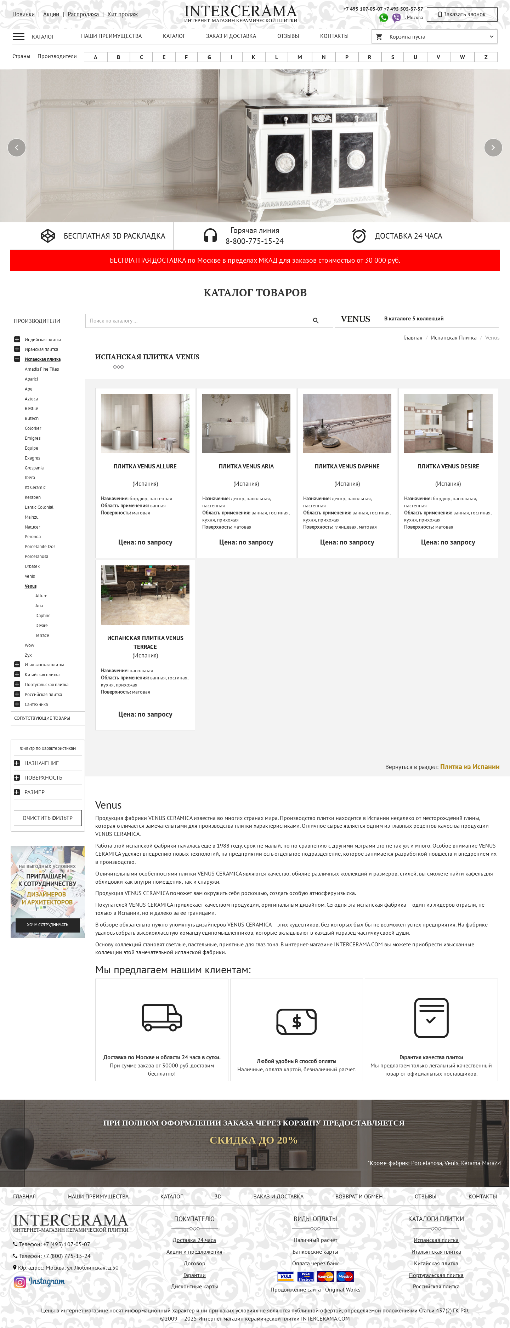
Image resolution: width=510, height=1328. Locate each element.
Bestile (31, 408)
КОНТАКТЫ (334, 35)
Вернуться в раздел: (442, 767)
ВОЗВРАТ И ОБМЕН (359, 1196)
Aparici (31, 379)
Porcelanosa (36, 556)
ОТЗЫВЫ (288, 35)
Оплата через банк (315, 1263)
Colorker (33, 428)
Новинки (23, 14)
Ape (29, 389)
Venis (30, 576)
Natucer (32, 527)
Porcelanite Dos (40, 546)
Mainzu (32, 517)
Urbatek (32, 566)
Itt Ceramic (35, 487)
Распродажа (83, 14)
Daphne (43, 615)
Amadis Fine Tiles (42, 369)
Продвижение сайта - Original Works (316, 1289)
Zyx (28, 655)
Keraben (33, 497)
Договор (194, 1263)
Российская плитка (43, 694)
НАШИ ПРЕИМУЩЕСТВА (111, 35)
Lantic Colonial (39, 507)
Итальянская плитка (44, 665)
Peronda (33, 537)
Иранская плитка (41, 349)
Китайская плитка (42, 675)
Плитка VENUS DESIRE (448, 466)
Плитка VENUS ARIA (246, 466)
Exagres (32, 458)
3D (218, 1196)
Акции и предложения (194, 1251)
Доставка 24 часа (194, 1239)
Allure (41, 596)
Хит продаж (122, 14)
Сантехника (36, 704)
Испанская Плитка (454, 337)
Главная (413, 337)
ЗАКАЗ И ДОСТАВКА (231, 35)
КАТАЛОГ (174, 35)
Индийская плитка (43, 340)
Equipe (31, 448)
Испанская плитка (43, 359)
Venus (30, 586)
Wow (29, 645)
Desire (41, 625)
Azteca (31, 399)
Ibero (30, 477)
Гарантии (194, 1274)
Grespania (34, 468)
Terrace (42, 635)
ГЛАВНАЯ (24, 1196)
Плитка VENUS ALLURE (145, 466)
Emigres (32, 438)
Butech (32, 418)
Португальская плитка (46, 685)
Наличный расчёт (315, 1239)
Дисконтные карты (194, 1286)
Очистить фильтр (48, 817)
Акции (51, 14)
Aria (39, 606)
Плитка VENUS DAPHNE (347, 466)
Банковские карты (315, 1251)
